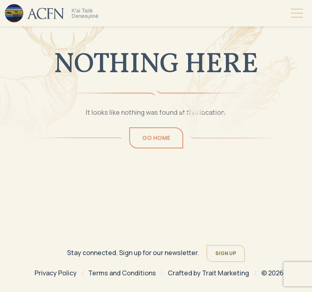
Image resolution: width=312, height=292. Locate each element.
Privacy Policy (56, 272)
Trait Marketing (225, 272)
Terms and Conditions (122, 272)
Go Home (156, 138)
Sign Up (225, 253)
